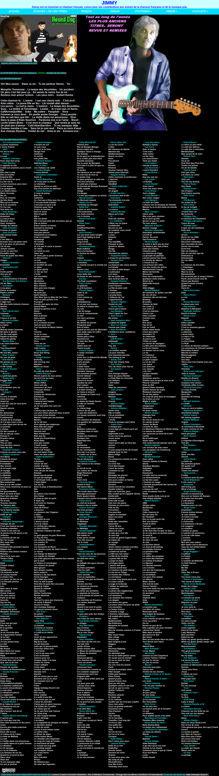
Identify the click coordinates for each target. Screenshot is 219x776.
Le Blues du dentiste (87, 653)
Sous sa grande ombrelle (120, 706)
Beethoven (148, 507)
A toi (110, 371)
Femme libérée (41, 172)
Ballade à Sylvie (150, 144)
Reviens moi (40, 431)
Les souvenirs (115, 607)
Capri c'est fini (84, 718)
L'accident (39, 720)
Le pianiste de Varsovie (88, 593)
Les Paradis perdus (9, 581)
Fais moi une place (117, 503)
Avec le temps (149, 149)
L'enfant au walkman (118, 586)
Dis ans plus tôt (150, 514)
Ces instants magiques (88, 672)
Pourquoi (38, 302)
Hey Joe (112, 346)
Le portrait (5, 427)
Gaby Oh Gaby (7, 214)
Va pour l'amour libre (118, 170)
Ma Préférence (115, 623)
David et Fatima (188, 313)
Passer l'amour (150, 586)
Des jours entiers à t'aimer (120, 480)
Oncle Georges (41, 577)
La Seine (185, 706)
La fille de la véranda (118, 556)
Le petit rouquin (150, 359)
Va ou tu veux (40, 334)
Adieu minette (188, 322)
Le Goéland (82, 755)
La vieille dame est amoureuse (50, 117)
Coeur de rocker (116, 468)
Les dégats (113, 600)
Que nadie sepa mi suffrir (89, 332)
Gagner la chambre (117, 514)
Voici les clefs (83, 570)
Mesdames (39, 281)
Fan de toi (147, 325)
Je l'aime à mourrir (86, 392)
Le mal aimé (6, 690)
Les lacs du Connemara (154, 570)
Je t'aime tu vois (42, 251)
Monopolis (148, 274)
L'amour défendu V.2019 (88, 741)
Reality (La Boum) (189, 378)
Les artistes (39, 544)
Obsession (113, 651)
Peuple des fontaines (87, 436)
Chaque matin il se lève (45, 660)
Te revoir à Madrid (42, 602)
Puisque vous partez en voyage (92, 498)
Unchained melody (190, 413)
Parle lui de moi (7, 598)
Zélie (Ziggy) (148, 288)
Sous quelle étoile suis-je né (156, 496)
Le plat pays (114, 272)
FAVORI (114, 11)
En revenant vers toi (43, 681)
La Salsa (4, 325)
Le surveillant (149, 574)
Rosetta (4, 554)
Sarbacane (82, 445)
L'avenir (28, 100)
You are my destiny (190, 181)
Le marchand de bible (44, 743)
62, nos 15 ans (149, 295)
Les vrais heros (41, 752)
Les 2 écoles (148, 568)
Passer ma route (150, 237)
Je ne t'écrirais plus (9, 632)
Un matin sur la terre (86, 454)
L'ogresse (186, 540)
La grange (186, 755)
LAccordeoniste (84, 212)
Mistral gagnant (188, 355)
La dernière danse (151, 544)
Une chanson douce (86, 660)
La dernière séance (43, 725)
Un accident (67, 89)
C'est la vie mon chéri (44, 653)
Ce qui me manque (43, 477)
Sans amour (39, 318)
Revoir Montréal (41, 595)
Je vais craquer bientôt (45, 716)
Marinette (38, 279)
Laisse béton (187, 334)
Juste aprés (114, 232)
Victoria (146, 595)
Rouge (111, 249)
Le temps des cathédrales (155, 727)
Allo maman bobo (8, 235)
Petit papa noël (188, 679)
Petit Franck (82, 475)
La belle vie (186, 461)
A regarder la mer (8, 165)
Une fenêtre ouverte (190, 193)
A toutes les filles (42, 468)
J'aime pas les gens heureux (47, 704)
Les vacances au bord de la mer (158, 433)
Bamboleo (82, 637)
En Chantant (148, 517)
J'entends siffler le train (192, 385)
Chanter (81, 299)
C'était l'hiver (83, 366)
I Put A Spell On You (118, 313)
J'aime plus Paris (189, 669)
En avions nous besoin (45, 494)
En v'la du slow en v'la (153, 420)
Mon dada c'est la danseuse (194, 544)
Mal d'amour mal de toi (11, 711)
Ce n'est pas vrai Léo (10, 720)
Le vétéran (148, 579)
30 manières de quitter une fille (157, 292)
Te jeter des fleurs (85, 341)
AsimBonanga (115, 406)
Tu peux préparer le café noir (90, 179)
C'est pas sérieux (42, 390)
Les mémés (82, 547)
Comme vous (149, 318)
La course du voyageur (153, 343)
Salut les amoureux (117, 387)
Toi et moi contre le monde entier (16, 699)
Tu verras (38, 156)
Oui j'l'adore (187, 191)
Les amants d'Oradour (44, 540)
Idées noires (6, 322)
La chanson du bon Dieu (193, 265)
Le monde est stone (190, 598)
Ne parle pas (40, 292)
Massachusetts (188, 646)
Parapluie (53, 111)
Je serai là (147, 535)
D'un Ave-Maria (150, 752)
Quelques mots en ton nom (121, 685)
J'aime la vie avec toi (10, 531)
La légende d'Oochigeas (192, 440)
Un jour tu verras (151, 660)
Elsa (73, 117)
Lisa (79, 427)
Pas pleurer (113, 161)
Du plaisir (38, 614)
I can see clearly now (48, 100)
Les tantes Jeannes (86, 602)
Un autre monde (189, 621)
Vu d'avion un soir (151, 399)
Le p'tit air (147, 235)
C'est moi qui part (8, 623)
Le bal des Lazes (150, 480)
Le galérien (82, 286)
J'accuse (147, 526)
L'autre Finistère (150, 170)
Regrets (146, 676)
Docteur (112, 484)
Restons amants (116, 695)
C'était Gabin (40, 482)
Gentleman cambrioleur (119, 283)
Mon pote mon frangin (44, 288)
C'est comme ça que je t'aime (156, 618)
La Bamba (147, 181)
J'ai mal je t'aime (85, 734)
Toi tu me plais (115, 718)
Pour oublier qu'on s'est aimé (156, 716)
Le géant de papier (117, 322)
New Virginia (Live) (117, 642)
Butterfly (38, 359)
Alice (36, 635)
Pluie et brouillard (42, 429)
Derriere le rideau (116, 477)
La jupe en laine (116, 561)
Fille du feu (113, 507)
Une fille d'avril (115, 764)
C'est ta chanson (151, 311)
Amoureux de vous (43, 387)
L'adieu (37, 514)
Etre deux (147, 322)
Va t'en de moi (115, 732)
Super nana (148, 440)
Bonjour (81, 716)
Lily (183, 299)
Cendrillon (186, 618)
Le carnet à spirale (190, 732)
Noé (110, 646)
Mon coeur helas (116, 635)
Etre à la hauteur (85, 251)
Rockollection (115, 762)
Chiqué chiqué (7, 565)
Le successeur (149, 572)
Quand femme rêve (117, 681)
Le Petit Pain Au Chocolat (120, 378)
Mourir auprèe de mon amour (48, 376)
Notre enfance (40, 572)
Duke (28, 111)
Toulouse (38, 154)
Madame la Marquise (191, 309)
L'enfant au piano (189, 531)
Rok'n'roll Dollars (189, 741)
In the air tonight (189, 207)
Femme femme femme (191, 512)
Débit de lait (6, 514)
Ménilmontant (187, 151)
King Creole (82, 242)
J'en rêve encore (85, 540)
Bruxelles (147, 302)
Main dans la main (9, 588)
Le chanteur (39, 184)
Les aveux (147, 364)
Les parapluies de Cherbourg (156, 450)
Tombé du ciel (36, 131)
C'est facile (39, 651)
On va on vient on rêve (119, 660)
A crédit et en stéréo (43, 632)
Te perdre (81, 170)
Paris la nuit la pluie (43, 581)
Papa (2, 655)
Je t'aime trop (40, 713)
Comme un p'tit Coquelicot (155, 655)
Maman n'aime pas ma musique (49, 417)
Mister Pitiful (40, 383)
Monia (184, 198)
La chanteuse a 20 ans (192, 524)
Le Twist (38, 755)
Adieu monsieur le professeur (122, 177)
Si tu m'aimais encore (44, 322)
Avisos (111, 447)
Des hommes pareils (86, 373)
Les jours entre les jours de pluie (124, 605)
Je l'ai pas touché (8, 574)
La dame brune (7, 299)
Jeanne (111, 755)
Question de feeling (190, 396)
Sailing (184, 447)
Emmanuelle (187, 258)
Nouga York (39, 151)
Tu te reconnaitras (151, 591)
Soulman (4, 313)
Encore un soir (115, 228)
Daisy (3, 568)
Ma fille (184, 568)
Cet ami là (38, 484)
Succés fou (5, 602)
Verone (184, 457)
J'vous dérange (41, 718)
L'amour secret (41, 521)
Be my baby (187, 655)
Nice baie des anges (43, 427)
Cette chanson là (10, 100)
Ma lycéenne (187, 214)
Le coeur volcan (116, 581)
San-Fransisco (149, 239)
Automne (112, 440)
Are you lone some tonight (89, 235)
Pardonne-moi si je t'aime (54, 120)
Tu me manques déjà (66, 125)
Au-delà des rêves (85, 558)
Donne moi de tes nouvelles (121, 487)
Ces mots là (148, 309)
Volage (80, 191)
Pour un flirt (148, 385)
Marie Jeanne (149, 581)
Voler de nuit (6, 447)
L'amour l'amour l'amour (154, 658)
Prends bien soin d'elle (11, 660)
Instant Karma (65, 95)
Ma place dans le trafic (87, 431)
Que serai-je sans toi (118, 279)
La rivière (147, 554)
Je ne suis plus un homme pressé (159, 533)
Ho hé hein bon (150, 706)
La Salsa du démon (152, 732)
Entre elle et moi (8, 732)
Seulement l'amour (43, 616)
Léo (36, 533)
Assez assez (114, 438)
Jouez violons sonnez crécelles (123, 547)
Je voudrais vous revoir (119, 230)
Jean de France (41, 507)
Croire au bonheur (42, 209)
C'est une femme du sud (11, 526)
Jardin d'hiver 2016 (86, 648)
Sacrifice (81, 230)
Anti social (186, 690)
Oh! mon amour (7, 595)
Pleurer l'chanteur (151, 383)
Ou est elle (113, 662)
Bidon (3, 237)
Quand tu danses (116, 246)
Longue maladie (150, 373)
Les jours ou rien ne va (11, 579)
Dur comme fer (84, 378)
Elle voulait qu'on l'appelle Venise (124, 494)
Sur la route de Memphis (88, 163)
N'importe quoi (84, 325)
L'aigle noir (5, 302)
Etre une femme (150, 521)
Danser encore (7, 408)
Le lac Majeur (149, 651)
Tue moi (81, 343)
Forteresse (148, 408)
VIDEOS (170, 11)
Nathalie (81, 605)
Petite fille (5, 544)
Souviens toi (83, 339)
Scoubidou (186, 468)
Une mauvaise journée (119, 355)
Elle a (36, 216)
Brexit (74, 120)
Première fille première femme (14, 547)
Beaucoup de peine (43, 475)
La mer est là (6, 181)
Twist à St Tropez (42, 450)
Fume (36, 685)
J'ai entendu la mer (9, 572)
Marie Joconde (7, 193)
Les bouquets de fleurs (45, 547)
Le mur (80, 316)
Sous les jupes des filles (11, 255)
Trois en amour (41, 447)
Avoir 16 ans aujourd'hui (45, 637)
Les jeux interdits (116, 353)
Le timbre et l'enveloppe (23, 109)
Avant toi (4, 401)
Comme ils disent (8, 459)
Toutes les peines (189, 165)
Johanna (4, 535)
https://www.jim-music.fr (197, 775)
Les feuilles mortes (117, 350)
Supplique (82, 524)
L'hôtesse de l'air (116, 297)
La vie (145, 353)
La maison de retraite (153, 431)
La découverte (41, 258)
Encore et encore (85, 380)
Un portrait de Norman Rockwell (92, 186)
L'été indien (114, 383)
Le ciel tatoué (114, 577)
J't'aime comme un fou (192, 429)
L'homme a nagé (116, 611)
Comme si (5, 385)
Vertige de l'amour (9, 225)
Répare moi (5, 549)
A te (2, 269)
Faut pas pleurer (42, 232)
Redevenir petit (150, 611)
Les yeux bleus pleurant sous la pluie (51, 413)
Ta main (37, 598)
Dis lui (146, 623)
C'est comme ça (84, 297)
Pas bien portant (85, 510)
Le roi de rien (149, 362)
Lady (36, 408)
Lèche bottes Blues (43, 736)
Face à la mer (6, 415)
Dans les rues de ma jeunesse (91, 554)
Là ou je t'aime (41, 524)
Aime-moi (4, 616)
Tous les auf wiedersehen (193, 547)
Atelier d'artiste (41, 466)
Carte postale (83, 362)
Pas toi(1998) (114, 242)
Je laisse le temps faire (88, 306)
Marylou (38, 364)
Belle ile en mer (115, 746)
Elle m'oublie (114, 413)
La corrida (82, 399)
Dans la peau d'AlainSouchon (48, 487)
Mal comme (5, 591)
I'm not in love (7, 151)
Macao (146, 734)
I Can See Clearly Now (119, 362)
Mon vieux (39, 290)
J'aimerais (39, 244)
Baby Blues (39, 639)
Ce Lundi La (148, 306)
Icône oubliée (40, 695)
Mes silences (40, 283)
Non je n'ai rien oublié (10, 484)
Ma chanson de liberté (119, 149)
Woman (112, 396)
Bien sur (38, 195)
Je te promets (115, 417)
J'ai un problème (116, 415)
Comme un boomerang (192, 494)
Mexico (146, 209)
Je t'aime (38, 249)
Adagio (3, 260)
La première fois (150, 551)
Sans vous (5, 757)
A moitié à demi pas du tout (156, 244)
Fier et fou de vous (190, 725)
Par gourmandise (8, 491)
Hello (145, 175)
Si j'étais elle (114, 697)
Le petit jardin (115, 292)
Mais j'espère (187, 269)
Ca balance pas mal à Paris (155, 246)
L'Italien (185, 565)
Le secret (38, 551)
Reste (36, 311)
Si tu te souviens (8, 205)
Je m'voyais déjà (8, 468)
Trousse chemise (8, 503)
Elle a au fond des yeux (119, 491)
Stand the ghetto (8, 339)
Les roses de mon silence (89, 618)
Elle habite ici (83, 535)
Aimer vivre (113, 410)
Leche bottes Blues (12, 122)
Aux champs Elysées (13, 131)
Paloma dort (83, 144)
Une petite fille (41, 158)
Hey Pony (38, 690)
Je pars (146, 690)
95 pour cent (83, 519)
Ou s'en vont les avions (119, 665)
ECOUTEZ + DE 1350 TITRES (50, 11)
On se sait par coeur (10, 433)
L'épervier (113, 179)
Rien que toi (39, 436)
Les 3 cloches (83, 216)
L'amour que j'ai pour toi (45, 410)
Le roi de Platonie (8, 750)
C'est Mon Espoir (116, 466)
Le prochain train (116, 593)
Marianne (147, 376)
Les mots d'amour (85, 214)
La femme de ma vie (9, 537)
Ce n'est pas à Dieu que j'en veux (49, 200)
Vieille (184, 399)
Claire (80, 722)
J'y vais (80, 309)
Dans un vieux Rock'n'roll (193, 722)
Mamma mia (114, 151)
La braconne (187, 521)
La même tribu (41, 732)
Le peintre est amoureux (192, 533)
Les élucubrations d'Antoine (13, 279)
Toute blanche (188, 549)
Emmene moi (114, 498)
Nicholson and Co (151, 378)
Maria (184, 718)
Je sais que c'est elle (118, 533)
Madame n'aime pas (86, 429)
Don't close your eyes (118, 741)
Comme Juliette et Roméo (155, 461)
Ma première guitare (190, 464)
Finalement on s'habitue (45, 235)
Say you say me (150, 177)
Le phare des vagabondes (120, 591)
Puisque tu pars (116, 244)
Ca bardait (39, 625)
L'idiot (111, 147)
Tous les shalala (8, 697)
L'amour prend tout (117, 568)
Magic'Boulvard (84, 473)
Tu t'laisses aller (8, 505)
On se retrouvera (85, 459)
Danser (111, 473)
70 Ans (37, 459)
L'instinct (41, 106)
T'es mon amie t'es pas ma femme (159, 588)
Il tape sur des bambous (192, 228)
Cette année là (7, 679)
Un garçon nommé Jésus (46, 609)
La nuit (3, 156)
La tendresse (40, 262)
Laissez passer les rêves (154, 258)
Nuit (110, 239)
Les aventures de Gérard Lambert (197, 348)
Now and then (187, 635)
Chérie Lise (148, 313)
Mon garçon (39, 568)
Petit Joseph (114, 672)
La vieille (185, 558)
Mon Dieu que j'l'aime (191, 736)
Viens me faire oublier (44, 454)
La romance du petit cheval (121, 570)
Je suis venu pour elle (118, 757)
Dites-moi (147, 417)
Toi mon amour (150, 223)
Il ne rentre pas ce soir (44, 699)
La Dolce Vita (6, 577)
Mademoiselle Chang (152, 269)
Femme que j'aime (117, 327)
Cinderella (39, 392)
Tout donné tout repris (153, 642)
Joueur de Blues (150, 424)
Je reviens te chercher (87, 586)
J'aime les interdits (43, 702)
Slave (79, 477)
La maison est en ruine (153, 350)
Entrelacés (39, 396)
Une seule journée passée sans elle (159, 443)
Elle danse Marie (85, 487)
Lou (2, 586)
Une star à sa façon (86, 452)
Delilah (184, 683)
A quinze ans (6, 718)
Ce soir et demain (8, 396)
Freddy (184, 475)
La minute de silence (152, 260)
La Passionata (83, 630)
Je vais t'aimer (149, 537)
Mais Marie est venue (10, 651)
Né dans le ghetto (8, 332)
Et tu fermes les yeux (10, 179)
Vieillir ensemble (42, 336)
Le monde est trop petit (45, 746)
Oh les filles (6, 283)
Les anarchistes (150, 158)
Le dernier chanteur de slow (47, 531)
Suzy (3, 109)
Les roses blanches (9, 343)
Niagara (112, 644)
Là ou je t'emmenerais (87, 313)
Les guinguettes (8, 188)
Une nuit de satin (151, 584)
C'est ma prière (150, 621)
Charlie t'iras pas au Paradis (90, 579)
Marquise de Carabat (118, 625)
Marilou (37, 420)
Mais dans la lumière (152, 632)
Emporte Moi (6, 177)
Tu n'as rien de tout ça (87, 175)
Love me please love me (154, 491)
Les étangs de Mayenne (45, 554)
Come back (39, 667)
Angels (184, 422)
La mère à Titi (187, 336)
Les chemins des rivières (120, 598)
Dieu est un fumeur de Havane (195, 496)
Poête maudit (149, 757)
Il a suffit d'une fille (43, 697)
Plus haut (185, 611)
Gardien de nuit (84, 383)
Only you (185, 179)
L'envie (111, 420)
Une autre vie (6, 209)
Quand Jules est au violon (89, 609)
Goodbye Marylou (151, 466)
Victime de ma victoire (153, 672)
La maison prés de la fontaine (157, 709)
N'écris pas (113, 639)
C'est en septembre (86, 577)
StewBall (112, 184)
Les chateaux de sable (44, 168)
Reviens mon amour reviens (17, 95)
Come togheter (188, 628)
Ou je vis (185, 161)
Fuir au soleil (149, 327)
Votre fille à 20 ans (190, 572)
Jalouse (4, 630)
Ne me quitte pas (116, 276)
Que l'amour (40, 591)
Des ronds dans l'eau (87, 491)
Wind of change (188, 489)
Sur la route (82, 542)
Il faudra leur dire (85, 387)
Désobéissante (115, 482)
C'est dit (4, 406)
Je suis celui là (188, 607)
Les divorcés (149, 366)
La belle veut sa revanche (155, 475)
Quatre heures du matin (154, 390)
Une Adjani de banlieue (154, 614)
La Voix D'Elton (41, 528)
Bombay (146, 299)
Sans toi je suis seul (42, 128)
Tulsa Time (39, 621)
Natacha (112, 237)
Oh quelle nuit (188, 466)
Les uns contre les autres (155, 267)
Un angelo (113, 191)
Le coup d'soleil (188, 390)
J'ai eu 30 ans (114, 526)
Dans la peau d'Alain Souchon (18, 120)
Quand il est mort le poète (89, 607)
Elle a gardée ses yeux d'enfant (157, 628)
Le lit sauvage (7, 748)
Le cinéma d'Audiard (152, 561)
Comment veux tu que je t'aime (157, 750)
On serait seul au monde (120, 658)
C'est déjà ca (6, 239)
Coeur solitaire (41, 665)
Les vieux (113, 274)
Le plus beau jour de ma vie (13, 424)
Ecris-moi (185, 249)
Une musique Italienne (44, 607)
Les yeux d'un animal (153, 577)
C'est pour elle (188, 239)
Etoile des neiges (189, 586)
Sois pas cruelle (41, 443)
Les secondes (40, 276)
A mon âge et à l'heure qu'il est (123, 429)
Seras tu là (148, 281)
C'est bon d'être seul (44, 648)
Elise (183, 292)
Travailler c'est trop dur (119, 720)
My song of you (115, 759)
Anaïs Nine (186, 325)
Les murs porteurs (86, 318)
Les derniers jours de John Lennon (50, 549)
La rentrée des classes (44, 526)
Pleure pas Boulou (190, 281)
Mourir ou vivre (115, 156)
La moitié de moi (42, 519)
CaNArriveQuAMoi (11, 111)
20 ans (184, 235)
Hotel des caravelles (118, 521)
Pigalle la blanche (8, 336)
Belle (2, 563)
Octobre (81, 433)
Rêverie (112, 165)
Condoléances (84, 302)
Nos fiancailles (150, 702)
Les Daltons (114, 380)
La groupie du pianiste (153, 255)
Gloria (145, 464)
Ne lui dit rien (40, 422)
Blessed (81, 225)
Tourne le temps (41, 605)
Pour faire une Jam (9, 496)
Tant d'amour (114, 711)
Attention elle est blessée (155, 297)
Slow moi (4, 759)
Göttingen (5, 297)
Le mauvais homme (152, 565)
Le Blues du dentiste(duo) (89, 651)
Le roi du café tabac (190, 535)
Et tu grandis (6, 628)
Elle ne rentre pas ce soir (46, 676)
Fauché (37, 683)
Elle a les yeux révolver (154, 216)
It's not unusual (188, 685)
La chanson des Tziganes (46, 512)
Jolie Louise (40, 348)
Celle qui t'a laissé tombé (46, 646)
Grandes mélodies (9, 528)
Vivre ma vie (40, 343)
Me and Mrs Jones (9, 353)
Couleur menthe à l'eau (14, 128)
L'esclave (185, 537)
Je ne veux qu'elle (151, 218)
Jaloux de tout (115, 531)
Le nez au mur (40, 272)
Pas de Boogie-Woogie (88, 147)
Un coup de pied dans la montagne (159, 396)
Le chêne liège (84, 408)
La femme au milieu (86, 253)
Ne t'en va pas (7, 540)
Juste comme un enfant (119, 549)
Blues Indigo (114, 454)
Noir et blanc (83, 327)
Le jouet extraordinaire (11, 688)
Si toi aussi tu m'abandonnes (91, 156)
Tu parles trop (83, 177)
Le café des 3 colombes (192, 149)
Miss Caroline (40, 757)
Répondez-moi (84, 440)
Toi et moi (5, 501)
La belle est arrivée (117, 551)
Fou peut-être (114, 512)
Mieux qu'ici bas (116, 214)
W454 (145, 602)
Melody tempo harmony (11, 329)
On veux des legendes (44, 764)
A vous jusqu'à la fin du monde (123, 450)
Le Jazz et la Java (42, 149)
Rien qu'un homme (9, 202)
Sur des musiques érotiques (90, 699)
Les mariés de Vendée (44, 556)
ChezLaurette (68, 114)
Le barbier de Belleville (192, 561)
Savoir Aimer (83, 334)
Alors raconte (83, 574)
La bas (111, 235)
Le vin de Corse (115, 144)
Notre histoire (40, 295)
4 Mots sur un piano (117, 223)
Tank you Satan (150, 161)
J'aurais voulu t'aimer (153, 528)
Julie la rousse (188, 373)
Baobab (37, 473)
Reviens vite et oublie (87, 505)
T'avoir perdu (40, 445)
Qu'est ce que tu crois (118, 688)
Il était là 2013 (149, 524)
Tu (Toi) (184, 697)
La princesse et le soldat (88, 743)
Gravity (111, 401)
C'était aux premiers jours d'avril (15, 168)
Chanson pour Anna (43, 207)
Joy (78, 466)
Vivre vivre (82, 480)
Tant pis (185, 443)
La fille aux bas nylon (118, 554)
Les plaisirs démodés (10, 480)
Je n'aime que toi (42, 709)
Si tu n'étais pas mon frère (89, 158)
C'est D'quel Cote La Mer (45, 480)
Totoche (38, 332)
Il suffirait (185, 554)
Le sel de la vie (84, 468)
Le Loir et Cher (150, 357)
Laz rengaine (187, 526)
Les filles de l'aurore (191, 734)
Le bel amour (6, 186)
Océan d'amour (7, 593)
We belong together (190, 417)
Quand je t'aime (41, 586)
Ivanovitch (113, 524)
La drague (82, 623)
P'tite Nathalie (83, 695)
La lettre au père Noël (191, 144)
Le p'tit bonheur (84, 288)
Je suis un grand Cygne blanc (122, 537)
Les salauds (148, 369)
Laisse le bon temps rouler (46, 729)
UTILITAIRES (142, 11)
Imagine (112, 392)
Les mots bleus (7, 605)
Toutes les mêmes (190, 470)
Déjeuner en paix (189, 602)
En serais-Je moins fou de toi (50, 92)
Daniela (37, 674)
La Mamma (5, 475)
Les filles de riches (151, 609)
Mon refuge (113, 637)
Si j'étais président (86, 568)
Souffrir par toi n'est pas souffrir (123, 702)
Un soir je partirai (8, 764)
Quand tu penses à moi (45, 309)
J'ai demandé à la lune (119, 200)
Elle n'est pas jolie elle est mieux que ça (53, 221)
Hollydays (147, 468)
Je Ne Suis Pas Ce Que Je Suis (157, 531)
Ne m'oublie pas (150, 438)
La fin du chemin (150, 348)
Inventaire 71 (149, 334)
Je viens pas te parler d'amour (48, 255)
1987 (2, 394)
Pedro (111, 163)
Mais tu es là (187, 272)
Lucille (146, 436)
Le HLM (185, 343)
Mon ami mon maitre (191, 542)
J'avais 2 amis (40, 403)
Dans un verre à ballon (192, 408)
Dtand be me (187, 637)
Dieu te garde (40, 214)
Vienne (3, 309)
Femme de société (9, 667)
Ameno (80, 258)
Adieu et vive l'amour (87, 713)
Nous (111, 158)
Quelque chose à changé (89, 151)
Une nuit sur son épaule (192, 713)
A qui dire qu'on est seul (154, 746)
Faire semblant (41, 230)
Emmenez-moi (7, 461)
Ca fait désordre (41, 644)
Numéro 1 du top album (45, 574)
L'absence (39, 510)
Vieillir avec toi (84, 346)
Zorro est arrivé (84, 662)
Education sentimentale (154, 232)
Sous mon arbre (116, 704)
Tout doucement (8, 348)
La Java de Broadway (153, 547)
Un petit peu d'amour (13, 125)
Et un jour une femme (87, 304)
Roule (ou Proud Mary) (44, 438)
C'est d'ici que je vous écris (13, 403)
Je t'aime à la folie (189, 517)
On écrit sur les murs (44, 378)
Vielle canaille (83, 188)
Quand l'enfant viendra (192, 283)
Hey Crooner (83, 628)
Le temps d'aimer (116, 609)
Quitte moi (186, 286)
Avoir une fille (187, 454)
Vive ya (3, 371)
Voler (145, 600)
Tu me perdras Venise (51, 84)
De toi (80, 561)
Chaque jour (148, 406)
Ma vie (3, 195)
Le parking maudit (42, 748)
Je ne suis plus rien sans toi (47, 406)
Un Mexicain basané (86, 200)
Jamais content (7, 249)
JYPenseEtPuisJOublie (11, 683)
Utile (110, 729)
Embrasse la (187, 255)
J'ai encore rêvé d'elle (118, 195)
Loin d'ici (147, 371)
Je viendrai (5, 639)
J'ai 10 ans (5, 246)
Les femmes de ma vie (11, 752)
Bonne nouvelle (84, 359)
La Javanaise (187, 503)
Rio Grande (82, 154)
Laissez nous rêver (86, 685)
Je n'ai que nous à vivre (11, 422)
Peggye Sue (6, 380)
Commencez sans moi (87, 674)
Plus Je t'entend (8, 198)
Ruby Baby (39, 440)
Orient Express (84, 688)
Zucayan (112, 736)
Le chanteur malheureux (11, 685)
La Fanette (113, 267)
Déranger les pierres (118, 475)
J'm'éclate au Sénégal (87, 205)
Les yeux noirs (45, 95)
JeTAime (147, 470)
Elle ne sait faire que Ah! (15, 117)
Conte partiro (6, 272)
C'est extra (148, 151)
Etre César (39, 496)
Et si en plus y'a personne (12, 244)
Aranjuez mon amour (191, 383)
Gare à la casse (115, 517)
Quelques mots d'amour (154, 279)
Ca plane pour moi (190, 304)
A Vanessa (5, 618)
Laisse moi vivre (85, 746)
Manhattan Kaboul (190, 350)
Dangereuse (6, 570)
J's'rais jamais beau (9, 642)
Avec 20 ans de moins (44, 470)
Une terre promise (85, 181)
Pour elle (185, 394)
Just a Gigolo (149, 193)
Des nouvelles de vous (192, 244)
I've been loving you (86, 390)
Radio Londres (7, 292)
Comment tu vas (116, 470)
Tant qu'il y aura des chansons (48, 600)
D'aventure (186, 510)
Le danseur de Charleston (193, 218)
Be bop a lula (83, 514)
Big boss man (40, 642)
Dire (2, 410)
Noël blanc (113, 205)
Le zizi (184, 297)
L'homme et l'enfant (43, 628)
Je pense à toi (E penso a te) (13, 533)
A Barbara (39, 461)
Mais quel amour (8, 653)
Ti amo (184, 695)
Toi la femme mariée (9, 510)
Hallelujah (113, 341)
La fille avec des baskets (154, 346)
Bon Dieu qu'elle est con (88, 642)
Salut (110, 385)
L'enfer (37, 274)
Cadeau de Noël (150, 304)
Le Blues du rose (189, 674)
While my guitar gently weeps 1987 (197, 642)
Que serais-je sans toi (67, 122)
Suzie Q (37, 177)
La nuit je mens (25, 106)
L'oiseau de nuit (150, 489)
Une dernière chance (10, 445)
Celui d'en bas (7, 399)
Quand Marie (40, 306)
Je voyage (5, 470)
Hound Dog (82, 239)
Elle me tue (5, 625)
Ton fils (111, 251)
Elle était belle (83, 727)
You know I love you (190, 577)
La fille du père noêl (117, 288)
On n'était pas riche (43, 579)
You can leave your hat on (120, 366)
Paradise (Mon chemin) (153, 720)
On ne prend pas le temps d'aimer (197, 276)
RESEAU (86, 11)
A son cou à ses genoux (119, 436)
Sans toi (185, 288)
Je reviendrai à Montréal (192, 427)
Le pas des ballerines (87, 413)
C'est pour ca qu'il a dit (45, 205)
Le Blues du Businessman (12, 669)
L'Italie (3, 584)
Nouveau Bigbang (117, 648)
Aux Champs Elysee (118, 373)
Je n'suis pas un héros (45, 181)
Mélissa (112, 628)
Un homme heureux (190, 743)
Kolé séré (185, 230)
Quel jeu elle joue (116, 683)
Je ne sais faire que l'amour (47, 711)
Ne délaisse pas (41, 762)
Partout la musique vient (120, 669)
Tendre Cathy (6, 558)
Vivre (65, 111)
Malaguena (5, 519)
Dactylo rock (40, 672)
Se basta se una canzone (89, 276)
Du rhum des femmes (191, 591)
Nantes (3, 306)
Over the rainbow (116, 218)
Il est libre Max (84, 709)
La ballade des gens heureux (90, 563)
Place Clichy (114, 676)
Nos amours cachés (43, 570)
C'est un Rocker (41, 655)
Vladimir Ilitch (149, 598)
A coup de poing (42, 193)
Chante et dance (150, 165)
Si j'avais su (39, 320)
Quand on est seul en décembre (92, 329)
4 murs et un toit (8, 318)
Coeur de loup (188, 223)
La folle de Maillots (9, 736)
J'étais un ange (150, 341)
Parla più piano (188, 433)
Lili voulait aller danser (55, 103)
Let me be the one (189, 660)
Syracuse (81, 655)
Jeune (184, 672)
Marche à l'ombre (189, 353)
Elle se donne (40, 223)
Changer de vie (7, 524)
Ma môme (113, 318)
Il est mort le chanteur (39, 122)
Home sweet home (151, 329)
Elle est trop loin (42, 362)
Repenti (185, 318)
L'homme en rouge (151, 482)
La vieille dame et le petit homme (16, 743)
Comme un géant (8, 230)
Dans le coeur (40, 212)
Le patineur (113, 588)
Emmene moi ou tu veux (45, 679)
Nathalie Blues (41, 163)
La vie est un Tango (117, 572)
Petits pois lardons (117, 674)
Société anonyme (85, 161)
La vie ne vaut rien (9, 251)
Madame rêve (6, 221)
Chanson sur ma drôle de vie (195, 711)
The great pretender (190, 651)
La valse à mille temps (119, 269)
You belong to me (116, 357)
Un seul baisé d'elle (43, 452)
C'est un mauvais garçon (193, 327)
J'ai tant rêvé (83, 644)
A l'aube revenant (85, 353)
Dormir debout (84, 376)
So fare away (149, 695)
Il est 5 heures (115, 286)
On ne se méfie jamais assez (122, 655)
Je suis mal (113, 535)
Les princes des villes (153, 265)
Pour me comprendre (153, 276)
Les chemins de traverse (88, 420)
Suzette (37, 355)
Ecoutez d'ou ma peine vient (13, 242)
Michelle (81, 565)
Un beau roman (150, 410)
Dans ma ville (83, 725)
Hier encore (5, 466)
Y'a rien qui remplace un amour (92, 195)
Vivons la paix (83, 348)
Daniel (146, 320)
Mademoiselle (115, 621)
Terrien (111, 713)
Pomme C (5, 436)
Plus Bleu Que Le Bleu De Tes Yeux (51, 297)
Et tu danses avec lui (10, 387)
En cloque (186, 329)
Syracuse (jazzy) (85, 658)
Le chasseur (148, 355)
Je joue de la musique (10, 420)
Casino (146, 510)
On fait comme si (8, 431)
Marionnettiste (188, 274)
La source (113, 209)
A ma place (5, 288)
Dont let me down (189, 630)
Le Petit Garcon (188, 563)
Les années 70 (41, 542)
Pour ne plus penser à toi (46, 299)
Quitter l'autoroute (42, 593)
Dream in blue (83, 484)
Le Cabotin (5, 477)
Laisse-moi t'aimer (151, 630)
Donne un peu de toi (152, 625)
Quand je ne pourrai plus (12, 755)
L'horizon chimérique (118, 614)
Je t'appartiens (84, 588)
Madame (4, 646)
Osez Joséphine (8, 223)
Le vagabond (6, 695)
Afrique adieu (149, 505)
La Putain (185, 556)
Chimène (185, 369)
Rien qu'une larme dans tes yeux (158, 639)
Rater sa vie (29, 84)
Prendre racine (7, 438)
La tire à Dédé (187, 341)
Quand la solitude (42, 588)
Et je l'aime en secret (10, 704)
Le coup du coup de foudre (47, 741)
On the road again (8, 334)
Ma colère (39, 111)
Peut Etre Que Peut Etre (192, 163)
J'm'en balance (84, 739)
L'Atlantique (187, 267)
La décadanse (188, 501)
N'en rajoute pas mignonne (47, 424)
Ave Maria (5, 457)
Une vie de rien (115, 727)
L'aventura (82, 262)
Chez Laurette (149, 316)
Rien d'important (42, 433)
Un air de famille (189, 168)
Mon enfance (40, 286)
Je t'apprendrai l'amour (11, 635)
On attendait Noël (116, 653)
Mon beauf (186, 357)
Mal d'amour (6, 709)
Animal (80, 355)
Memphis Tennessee (12, 89)
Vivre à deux (40, 339)
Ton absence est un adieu (89, 172)
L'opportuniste (115, 299)
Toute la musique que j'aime (121, 422)
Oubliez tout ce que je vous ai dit (158, 380)
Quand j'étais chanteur (153, 387)
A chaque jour (115, 427)
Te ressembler (83, 447)
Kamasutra (148, 473)
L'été (2, 327)
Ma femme (5, 648)
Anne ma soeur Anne (153, 188)
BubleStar (113, 748)
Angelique (147, 454)
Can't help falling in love (88, 237)
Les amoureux (115, 595)
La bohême (5, 473)
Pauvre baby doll (85, 149)
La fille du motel (41, 727)
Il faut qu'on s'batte (86, 537)
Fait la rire (82, 729)
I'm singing (39, 505)
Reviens (38, 313)
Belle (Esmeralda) (151, 725)
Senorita (4, 600)
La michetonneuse (151, 477)
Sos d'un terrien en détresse (47, 188)
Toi (68, 84)
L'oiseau (4, 429)
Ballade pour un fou (117, 452)
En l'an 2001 (187, 260)
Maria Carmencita (151, 272)
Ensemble (5, 265)
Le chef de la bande (86, 503)
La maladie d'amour (152, 549)
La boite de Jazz (150, 427)
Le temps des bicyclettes (42, 89)
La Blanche (186, 332)
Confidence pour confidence (122, 332)
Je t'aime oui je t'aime (10, 734)
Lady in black (187, 702)
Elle (2, 170)
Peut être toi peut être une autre (49, 584)
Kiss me (4, 390)
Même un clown (41, 366)
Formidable (5, 464)
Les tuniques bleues (43, 750)
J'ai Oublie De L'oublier (45, 706)
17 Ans (3, 674)
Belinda (4, 676)
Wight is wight (149, 401)
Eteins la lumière (8, 290)
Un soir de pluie (7, 357)
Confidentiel (114, 225)
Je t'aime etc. (114, 540)
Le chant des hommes (153, 558)
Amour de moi (40, 464)
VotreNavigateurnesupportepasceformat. (38, 66)
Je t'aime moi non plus (192, 498)
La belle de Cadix (151, 202)
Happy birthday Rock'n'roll (46, 688)
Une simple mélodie (152, 498)
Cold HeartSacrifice (39, 125)
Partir (111, 667)
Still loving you (188, 487)
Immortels (5, 216)
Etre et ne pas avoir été (153, 519)
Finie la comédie (42, 237)
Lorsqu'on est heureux (119, 258)
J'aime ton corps (116, 528)
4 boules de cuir (41, 144)
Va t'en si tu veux (116, 734)
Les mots (147, 681)
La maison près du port (192, 477)
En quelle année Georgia (43, 114)
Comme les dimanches (45, 394)
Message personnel (86, 494)
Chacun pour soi (42, 658)
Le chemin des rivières (119, 574)
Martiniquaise (187, 593)
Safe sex (4, 440)
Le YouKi (185, 403)
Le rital (3, 644)
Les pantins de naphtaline (89, 422)
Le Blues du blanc (42, 734)
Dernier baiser (115, 750)
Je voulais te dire (151, 422)
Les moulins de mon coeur (155, 447)
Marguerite (186, 392)
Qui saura (147, 637)
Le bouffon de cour (43, 265)
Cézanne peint (149, 251)
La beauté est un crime (192, 609)
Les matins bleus (8, 191)
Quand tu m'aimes (9, 498)
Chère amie (148, 214)
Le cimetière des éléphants (47, 739)
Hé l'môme (39, 242)
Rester (111, 692)
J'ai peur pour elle (85, 683)
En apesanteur (7, 413)
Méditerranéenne (116, 154)
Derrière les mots (116, 752)
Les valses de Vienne (87, 470)
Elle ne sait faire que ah (192, 253)
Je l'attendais (149, 336)
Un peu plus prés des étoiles (90, 614)
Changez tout (149, 415)
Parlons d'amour (85, 690)
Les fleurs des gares (118, 602)
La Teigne (186, 339)
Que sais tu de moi (9, 662)
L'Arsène (112, 290)
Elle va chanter (7, 175)
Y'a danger (82, 193)
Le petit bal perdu (8, 376)
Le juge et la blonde (117, 584)
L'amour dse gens (117, 565)
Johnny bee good (8, 609)
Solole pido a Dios (85, 336)
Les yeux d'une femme (44, 415)
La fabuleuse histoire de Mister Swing (160, 429)
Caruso (80, 295)
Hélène (111, 519)
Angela (111, 431)
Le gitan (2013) (41, 269)
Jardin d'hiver (83, 646)
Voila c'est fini (188, 623)
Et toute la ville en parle (45, 498)
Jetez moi (38, 253)
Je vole (146, 542)
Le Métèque (82, 521)
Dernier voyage (150, 228)
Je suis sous (40, 147)
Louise (44, 109)
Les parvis (7, 106)
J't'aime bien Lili (189, 212)
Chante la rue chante (152, 748)
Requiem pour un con (191, 505)
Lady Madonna (188, 632)
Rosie (79, 443)
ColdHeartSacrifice (86, 228)
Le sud (146, 711)
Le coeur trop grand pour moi (122, 579)
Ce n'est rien (114, 464)
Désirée (80, 581)
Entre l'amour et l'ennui (45, 225)
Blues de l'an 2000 (190, 237)
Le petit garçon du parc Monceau (49, 535)
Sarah (184, 570)
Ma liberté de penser (86, 322)
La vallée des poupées (153, 556)
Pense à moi (83, 269)
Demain (185, 158)
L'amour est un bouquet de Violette (159, 205)
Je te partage (187, 519)
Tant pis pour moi (42, 325)
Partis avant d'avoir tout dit (194, 279)
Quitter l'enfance (116, 690)
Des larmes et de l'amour (89, 464)
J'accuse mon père (152, 667)
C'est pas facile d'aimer (45, 202)
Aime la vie (53, 131)
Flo (182, 262)
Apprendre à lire (116, 433)
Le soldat (81, 320)
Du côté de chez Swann (45, 371)
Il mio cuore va (188, 482)
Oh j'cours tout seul (190, 739)
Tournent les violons (118, 253)
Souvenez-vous (115, 709)
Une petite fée (115, 725)
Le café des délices (190, 147)
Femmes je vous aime (13, 114)
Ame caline (7, 103)
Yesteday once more (118, 766)
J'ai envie (81, 732)
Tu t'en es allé (115, 722)
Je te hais (4, 637)
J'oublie (112, 544)
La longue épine (116, 563)
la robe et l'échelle (85, 403)
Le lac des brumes (85, 757)
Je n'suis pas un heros (64, 109)
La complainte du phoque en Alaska (51, 722)
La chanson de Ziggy (152, 253)
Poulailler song (7, 253)
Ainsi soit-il (148, 186)
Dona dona (5, 681)
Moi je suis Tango (85, 632)
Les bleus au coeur (190, 175)
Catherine (38, 198)
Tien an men (6, 443)
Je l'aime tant (83, 736)
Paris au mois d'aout (69, 128)
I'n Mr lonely (6, 366)
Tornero (112, 188)
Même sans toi (188, 750)
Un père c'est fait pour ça (15, 92)
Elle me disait (40, 218)
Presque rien (83, 438)
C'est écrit (69, 100)
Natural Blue (148, 646)
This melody (114, 716)
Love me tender (84, 244)
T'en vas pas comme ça (154, 685)
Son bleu (185, 359)
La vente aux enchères (87, 591)
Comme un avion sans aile (12, 452)
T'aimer (3, 713)
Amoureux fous (84, 667)
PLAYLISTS (199, 11)
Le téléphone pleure (9, 692)
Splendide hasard (151, 283)
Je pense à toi (149, 339)
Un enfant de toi (188, 202)
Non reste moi (7, 542)
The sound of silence (191, 581)
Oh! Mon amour (10, 84)
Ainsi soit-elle (40, 385)
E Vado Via (39, 501)
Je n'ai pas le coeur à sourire (47, 246)
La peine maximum (9, 144)
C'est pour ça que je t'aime (89, 720)
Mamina (146, 739)
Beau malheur (83, 249)
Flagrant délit (83, 676)
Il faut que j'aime (150, 332)
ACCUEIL (14, 11)
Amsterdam (114, 262)
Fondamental (6, 417)
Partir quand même (86, 496)
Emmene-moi (70, 131)
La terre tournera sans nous (13, 184)
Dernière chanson (85, 371)
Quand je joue (115, 679)
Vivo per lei (5, 274)
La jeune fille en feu (27, 103)
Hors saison (82, 385)
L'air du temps (84, 311)
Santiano (112, 181)
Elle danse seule (85, 533)
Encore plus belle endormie (13, 727)
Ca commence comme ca (89, 669)
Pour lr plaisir (83, 692)
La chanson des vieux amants (122, 265)
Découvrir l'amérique (191, 242)
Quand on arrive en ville (45, 186)
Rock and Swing (41, 353)
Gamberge (39, 239)
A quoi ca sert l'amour (87, 209)
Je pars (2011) (149, 692)
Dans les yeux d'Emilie (119, 376)
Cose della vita (84, 274)
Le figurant (148, 563)
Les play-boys (115, 295)
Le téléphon (148, 713)
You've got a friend (117, 309)
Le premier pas (150, 607)
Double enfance (115, 489)
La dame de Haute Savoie (89, 401)
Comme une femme (86, 369)
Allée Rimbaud (149, 743)
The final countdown (86, 281)
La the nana (148, 156)
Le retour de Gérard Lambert (194, 346)
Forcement (113, 510)
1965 (145, 503)
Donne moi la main (190, 246)
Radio (145, 494)
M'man (37, 759)
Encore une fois (84, 584)
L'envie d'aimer (7, 147)
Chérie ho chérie (42, 662)
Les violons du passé (44, 565)
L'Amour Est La (150, 262)
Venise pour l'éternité (118, 172)
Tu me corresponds (86, 450)
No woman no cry (8, 362)
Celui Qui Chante (151, 249)
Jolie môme (148, 154)
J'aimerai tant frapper (44, 401)
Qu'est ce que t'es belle (154, 221)
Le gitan (38, 267)
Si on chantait (115, 699)
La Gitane (38, 517)
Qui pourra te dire (151, 635)
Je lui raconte (149, 699)
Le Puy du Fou (41, 537)
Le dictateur (6, 746)
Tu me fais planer (151, 394)
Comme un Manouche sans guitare (197, 665)
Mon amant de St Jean (191, 154)
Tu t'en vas (5, 207)
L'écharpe (81, 752)
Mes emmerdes (7, 482)
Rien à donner (40, 316)
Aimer (184, 452)
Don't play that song (9, 161)
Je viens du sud (150, 540)
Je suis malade (188, 514)
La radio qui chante (190, 748)
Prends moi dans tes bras (46, 304)
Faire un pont (40, 399)
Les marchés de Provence (89, 600)
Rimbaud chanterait (152, 392)
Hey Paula (186, 186)
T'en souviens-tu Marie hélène (48, 327)
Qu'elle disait (6, 200)
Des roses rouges (151, 198)
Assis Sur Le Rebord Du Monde (92, 357)
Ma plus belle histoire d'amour (14, 304)
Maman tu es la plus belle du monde (160, 207)
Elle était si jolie (7, 172)
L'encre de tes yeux (86, 410)
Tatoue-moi (148, 669)
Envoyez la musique (43, 228)
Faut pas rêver (188, 172)
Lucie (145, 755)
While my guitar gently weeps (195, 639)
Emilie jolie (113, 496)
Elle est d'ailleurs (189, 251)
